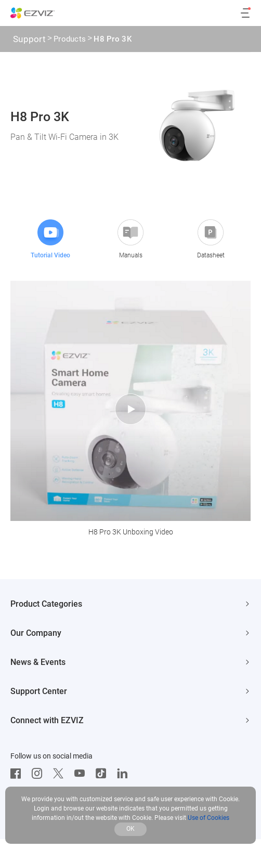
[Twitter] (61, 773)
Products (70, 40)
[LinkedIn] (125, 773)
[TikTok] (103, 773)
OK (130, 828)
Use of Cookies (208, 817)
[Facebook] (18, 773)
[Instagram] (39, 773)
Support (29, 39)
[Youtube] (82, 773)
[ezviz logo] (32, 13)
